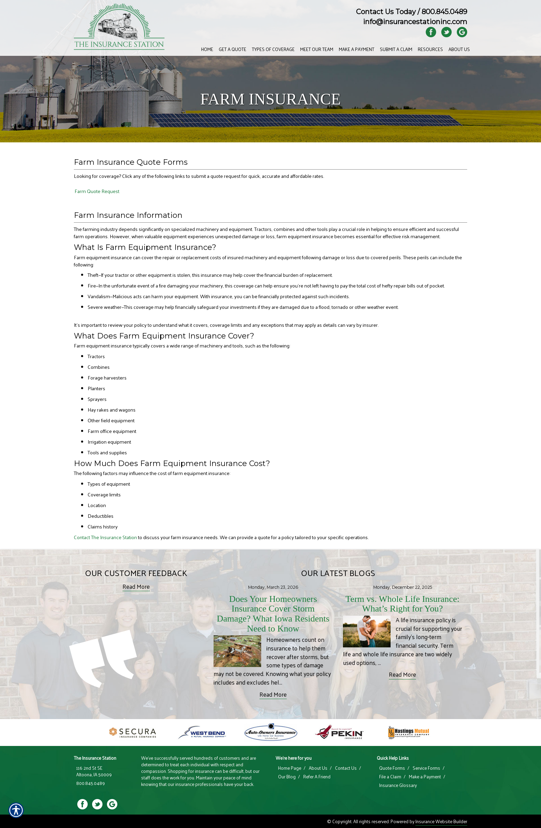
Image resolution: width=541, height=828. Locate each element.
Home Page (289, 768)
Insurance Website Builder (441, 821)
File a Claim (390, 776)
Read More (136, 586)
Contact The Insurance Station (105, 537)
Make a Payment (425, 776)
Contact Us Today (386, 12)
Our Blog (287, 776)
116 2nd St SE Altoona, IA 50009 (94, 771)
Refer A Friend (317, 776)
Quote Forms (392, 768)
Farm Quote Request (97, 191)
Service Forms (426, 768)
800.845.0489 (444, 12)
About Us (318, 768)
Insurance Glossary (398, 785)
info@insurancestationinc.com (415, 22)
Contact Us (346, 768)
